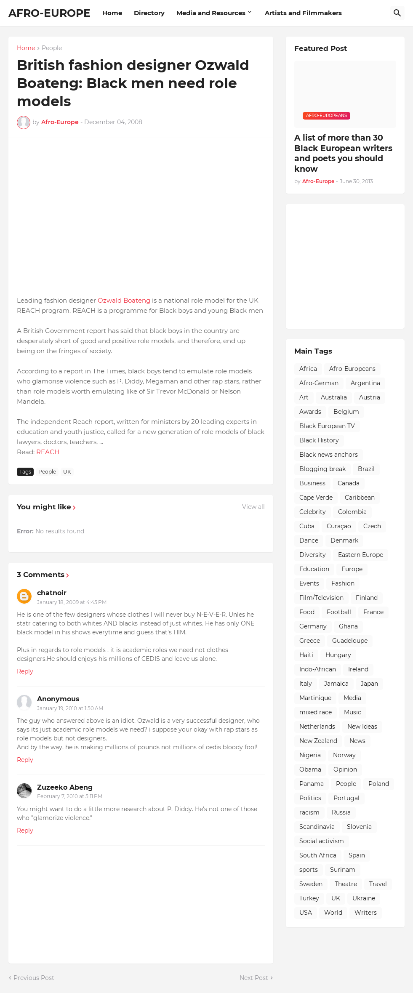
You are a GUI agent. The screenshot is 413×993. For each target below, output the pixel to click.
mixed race (315, 712)
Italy (305, 683)
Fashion (342, 583)
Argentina (365, 383)
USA (305, 912)
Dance (308, 540)
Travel (378, 884)
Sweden (310, 884)
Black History (319, 440)
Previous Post (33, 978)
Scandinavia (317, 827)
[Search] (397, 13)
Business (312, 483)
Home (112, 13)
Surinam (342, 869)
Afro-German (318, 383)
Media (352, 698)
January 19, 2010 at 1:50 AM (70, 708)
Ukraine (363, 898)
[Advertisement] (353, 265)
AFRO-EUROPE (49, 13)
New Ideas (362, 726)
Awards (310, 411)
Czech (372, 526)
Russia (341, 812)
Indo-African (317, 669)
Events (309, 583)
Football (339, 612)
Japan (369, 683)
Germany (313, 626)
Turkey (309, 898)
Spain (357, 855)
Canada (349, 483)
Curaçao (339, 526)
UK (67, 472)
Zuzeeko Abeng (65, 787)
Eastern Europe (360, 555)
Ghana (348, 626)
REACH (47, 452)
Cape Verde (316, 497)
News (357, 741)
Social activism (321, 841)
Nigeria (310, 755)
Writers (365, 912)
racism (309, 812)
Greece (309, 640)
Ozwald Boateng (124, 300)
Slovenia (359, 827)
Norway (344, 755)
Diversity (312, 555)
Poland (378, 784)
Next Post (254, 978)
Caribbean (360, 497)
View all (253, 507)
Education (314, 569)
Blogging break (322, 469)
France (373, 612)
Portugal (346, 798)
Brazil (366, 469)
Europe (351, 569)
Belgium (346, 411)
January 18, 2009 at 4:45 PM (72, 602)
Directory (149, 13)
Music (352, 712)
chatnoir (52, 593)
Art (304, 397)
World (333, 912)
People (52, 48)
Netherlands (317, 726)
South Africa (317, 855)
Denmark (344, 540)
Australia (334, 397)
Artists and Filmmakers (303, 13)
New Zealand (318, 741)
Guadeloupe (350, 640)
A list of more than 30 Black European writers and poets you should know (343, 153)
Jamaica (336, 683)
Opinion (345, 769)
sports (308, 869)
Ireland (358, 669)
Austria (369, 397)
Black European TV (327, 426)
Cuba (306, 526)
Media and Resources (210, 13)
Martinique (315, 698)
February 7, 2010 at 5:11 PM (69, 796)
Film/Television (321, 598)
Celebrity (312, 512)
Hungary (338, 655)
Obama (310, 769)
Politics (310, 798)
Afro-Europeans (352, 369)
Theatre (346, 884)
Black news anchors (328, 454)
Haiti (306, 655)
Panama (311, 784)
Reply (25, 671)
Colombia (352, 512)
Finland (367, 598)
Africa (308, 369)
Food (306, 612)
